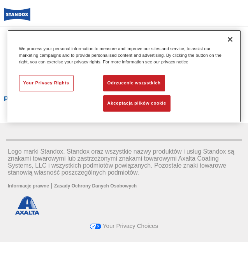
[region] (124, 76)
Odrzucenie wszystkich (134, 82)
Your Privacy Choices (124, 225)
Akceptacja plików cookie (136, 103)
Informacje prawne (28, 186)
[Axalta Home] (17, 17)
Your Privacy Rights (46, 82)
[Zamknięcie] (230, 39)
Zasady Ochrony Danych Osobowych (95, 186)
